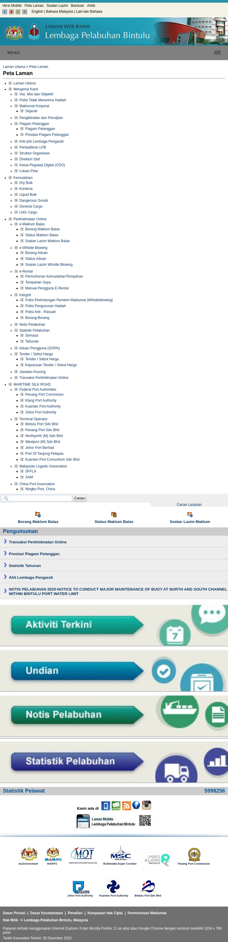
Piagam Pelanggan (32, 124)
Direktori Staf (27, 159)
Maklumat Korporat (32, 106)
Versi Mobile (12, 6)
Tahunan (30, 341)
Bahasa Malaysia (59, 11)
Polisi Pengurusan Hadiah (43, 306)
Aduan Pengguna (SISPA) (37, 348)
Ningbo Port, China (38, 489)
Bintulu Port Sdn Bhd (39, 424)
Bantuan (77, 6)
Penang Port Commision (42, 394)
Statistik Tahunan (25, 565)
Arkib (91, 6)
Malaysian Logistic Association (41, 466)
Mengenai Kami (23, 89)
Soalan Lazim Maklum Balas (45, 241)
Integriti (23, 295)
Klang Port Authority (39, 400)
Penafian (75, 913)
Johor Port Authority (38, 412)
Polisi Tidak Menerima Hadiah (40, 100)
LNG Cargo (26, 212)
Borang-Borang (35, 318)
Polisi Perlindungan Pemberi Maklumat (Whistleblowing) (67, 300)
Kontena (23, 189)
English (37, 11)
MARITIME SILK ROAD (30, 384)
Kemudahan (20, 178)
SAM (27, 477)
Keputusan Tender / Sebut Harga (49, 365)
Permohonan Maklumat (147, 913)
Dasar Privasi (14, 913)
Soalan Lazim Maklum (190, 521)
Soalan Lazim (57, 6)
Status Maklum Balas (39, 235)
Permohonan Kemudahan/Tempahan (52, 276)
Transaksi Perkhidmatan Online (41, 378)
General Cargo (28, 206)
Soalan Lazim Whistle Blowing (46, 265)
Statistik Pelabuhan (32, 330)
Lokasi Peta (26, 171)
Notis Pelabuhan (30, 324)
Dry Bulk (24, 183)
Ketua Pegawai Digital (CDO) (40, 165)
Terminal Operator (31, 419)
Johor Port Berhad (37, 448)
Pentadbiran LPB (30, 147)
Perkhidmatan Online (28, 219)
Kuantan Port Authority (41, 406)
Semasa (29, 335)
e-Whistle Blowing (31, 248)
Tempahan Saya (36, 282)
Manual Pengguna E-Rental (45, 288)
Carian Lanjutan (189, 505)
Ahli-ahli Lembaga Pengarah (39, 141)
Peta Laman (34, 6)
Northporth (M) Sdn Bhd (42, 436)
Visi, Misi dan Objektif (34, 94)
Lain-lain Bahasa (89, 11)
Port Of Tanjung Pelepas (42, 454)
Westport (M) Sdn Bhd (40, 442)
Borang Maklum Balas (40, 229)
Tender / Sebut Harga (34, 354)
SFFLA (28, 471)
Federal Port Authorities (35, 389)
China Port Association (35, 484)
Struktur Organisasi (32, 153)
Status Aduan (33, 259)
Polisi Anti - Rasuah (38, 312)
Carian (79, 498)
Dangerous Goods (31, 200)
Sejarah (29, 111)
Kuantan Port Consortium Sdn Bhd (50, 459)
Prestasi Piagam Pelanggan (45, 135)
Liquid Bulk (26, 195)
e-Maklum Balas (30, 224)
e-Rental (24, 271)
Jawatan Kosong (30, 372)
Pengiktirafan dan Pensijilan (39, 118)
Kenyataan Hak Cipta (105, 913)
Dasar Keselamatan (46, 913)
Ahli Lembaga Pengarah (31, 577)
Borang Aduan (34, 253)
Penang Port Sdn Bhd (40, 430)
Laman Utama (14, 67)
